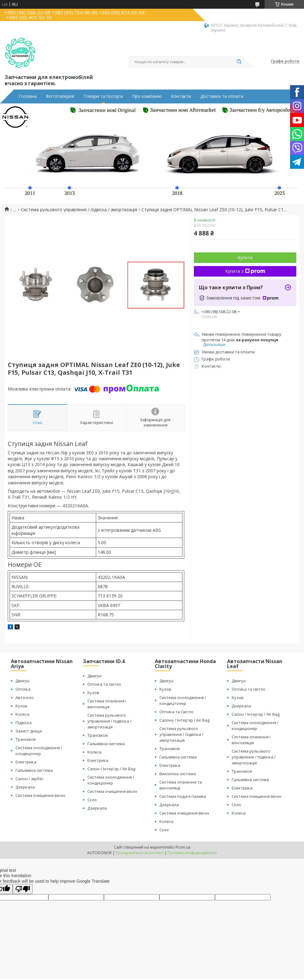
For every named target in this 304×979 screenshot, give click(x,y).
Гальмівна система (34, 770)
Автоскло (25, 697)
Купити (245, 257)
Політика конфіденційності (192, 852)
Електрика (26, 762)
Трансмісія (26, 739)
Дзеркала (25, 787)
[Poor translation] (23, 889)
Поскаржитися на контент (139, 852)
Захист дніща (29, 731)
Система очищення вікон (40, 795)
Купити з (245, 271)
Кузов (21, 706)
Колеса (22, 714)
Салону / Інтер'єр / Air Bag (184, 720)
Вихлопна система (177, 773)
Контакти (181, 96)
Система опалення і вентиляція (106, 704)
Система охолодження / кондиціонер (39, 750)
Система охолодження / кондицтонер (182, 700)
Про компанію (147, 96)
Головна (28, 96)
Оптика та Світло (176, 712)
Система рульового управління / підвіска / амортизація (79, 209)
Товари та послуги (103, 96)
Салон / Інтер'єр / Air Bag (111, 768)
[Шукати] (239, 62)
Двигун (22, 681)
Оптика (23, 689)
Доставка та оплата (221, 96)
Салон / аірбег (29, 778)
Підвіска (24, 722)
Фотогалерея (60, 96)
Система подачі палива (182, 796)
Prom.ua (183, 847)
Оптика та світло (104, 684)
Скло (92, 799)
